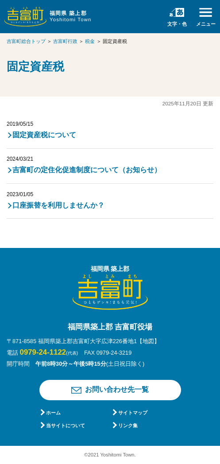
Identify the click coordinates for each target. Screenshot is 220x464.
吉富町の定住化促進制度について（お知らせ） (86, 170)
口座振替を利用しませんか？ (58, 205)
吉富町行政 (65, 41)
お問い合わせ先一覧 (117, 389)
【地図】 (148, 341)
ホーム (53, 412)
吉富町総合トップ (26, 41)
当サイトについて (65, 425)
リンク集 (128, 425)
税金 (90, 41)
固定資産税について (44, 135)
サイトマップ (132, 412)
